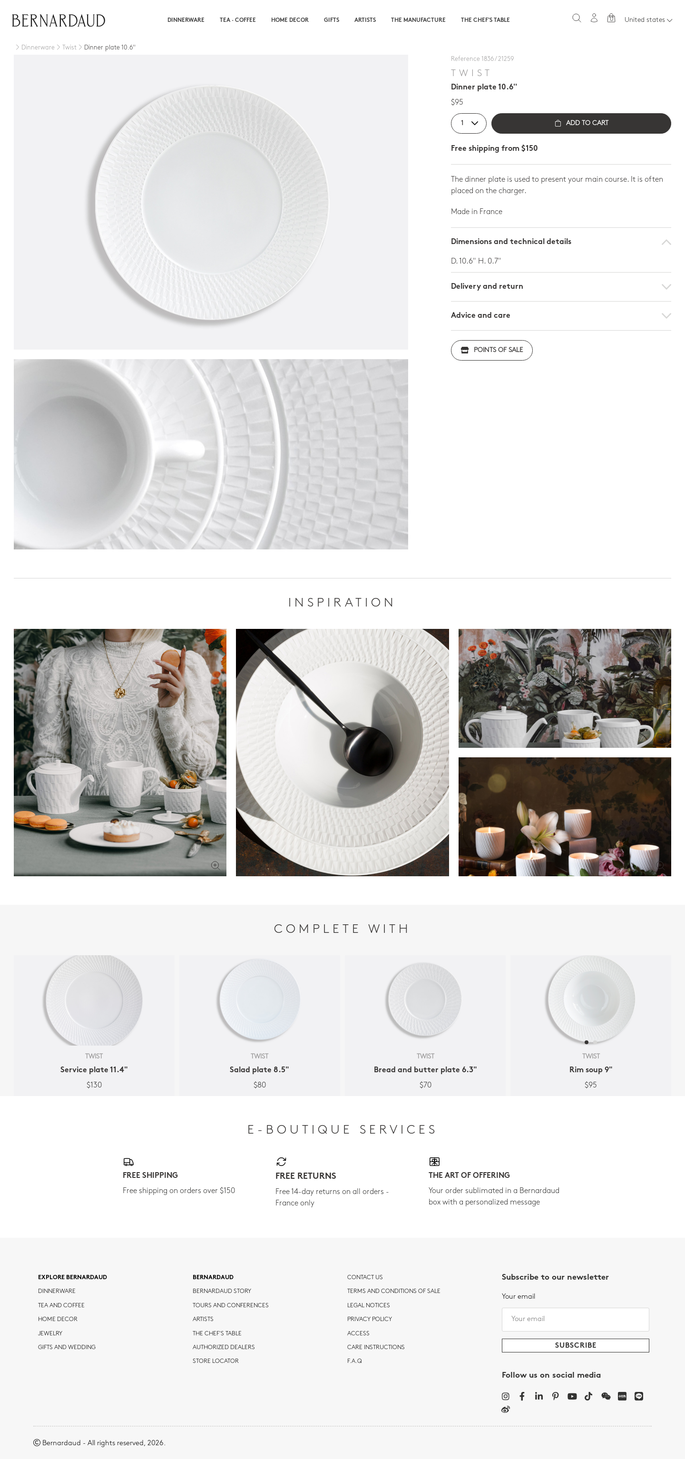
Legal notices (368, 1306)
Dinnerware (186, 20)
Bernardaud (213, 1278)
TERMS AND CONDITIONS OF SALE (393, 1291)
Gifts (331, 20)
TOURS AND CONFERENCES (231, 1306)
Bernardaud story (222, 1291)
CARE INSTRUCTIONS (376, 1348)
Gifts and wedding (67, 1348)
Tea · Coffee (238, 20)
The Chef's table (485, 20)
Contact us (365, 1278)
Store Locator (216, 1361)
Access (358, 1334)
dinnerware (57, 1291)
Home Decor (290, 20)
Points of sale (492, 350)
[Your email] (575, 1320)
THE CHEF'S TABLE (217, 1334)
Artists (365, 20)
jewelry (50, 1334)
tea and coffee (61, 1306)
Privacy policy (369, 1319)
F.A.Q (354, 1361)
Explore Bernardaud (72, 1278)
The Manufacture (418, 20)
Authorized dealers (224, 1348)
